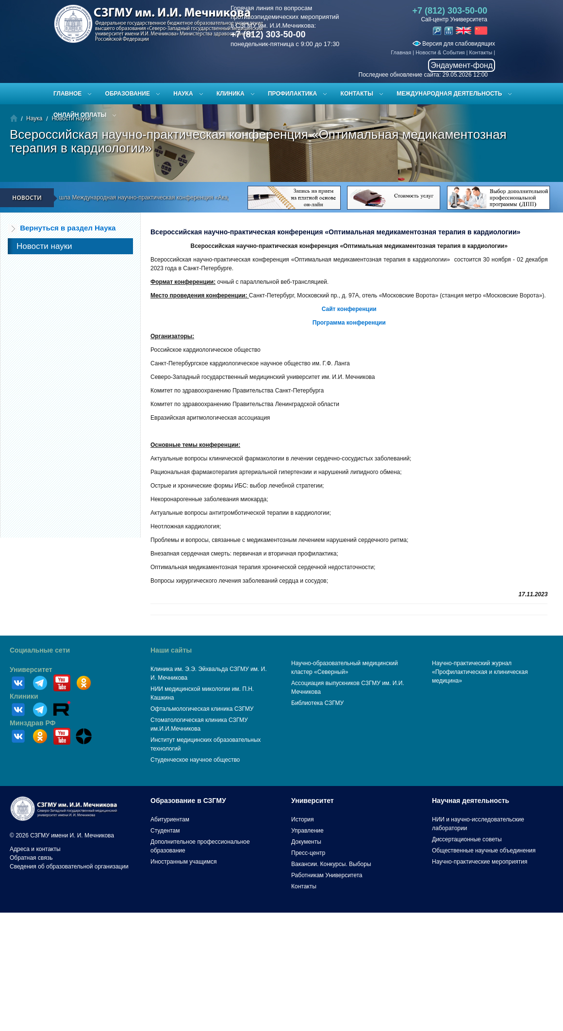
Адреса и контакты (35, 849)
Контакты (481, 52)
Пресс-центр (308, 853)
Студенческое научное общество (195, 759)
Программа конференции (349, 322)
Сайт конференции (349, 309)
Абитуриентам (169, 819)
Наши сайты (171, 650)
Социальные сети (40, 650)
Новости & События (439, 52)
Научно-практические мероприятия (479, 861)
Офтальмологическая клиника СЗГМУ (201, 708)
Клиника (230, 93)
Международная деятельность (449, 93)
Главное (67, 93)
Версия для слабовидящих (454, 43)
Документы (306, 841)
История (302, 819)
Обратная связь (31, 857)
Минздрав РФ (33, 723)
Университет (31, 669)
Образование (127, 93)
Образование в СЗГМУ (188, 800)
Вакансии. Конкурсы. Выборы (331, 864)
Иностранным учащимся (183, 861)
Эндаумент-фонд (462, 65)
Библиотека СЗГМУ (317, 703)
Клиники (24, 696)
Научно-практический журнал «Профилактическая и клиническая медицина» (480, 672)
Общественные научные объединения (484, 850)
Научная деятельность (470, 800)
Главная (401, 52)
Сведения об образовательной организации (69, 866)
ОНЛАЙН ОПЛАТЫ (79, 115)
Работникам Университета (327, 875)
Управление (307, 830)
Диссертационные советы (467, 839)
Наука (183, 93)
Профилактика (292, 93)
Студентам (165, 830)
